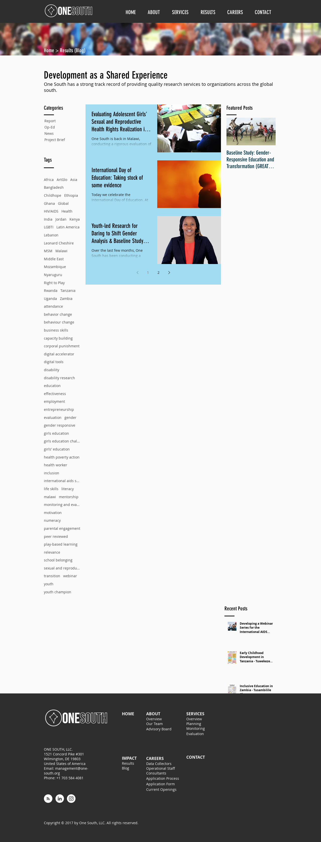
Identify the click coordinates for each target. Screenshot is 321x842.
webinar (70, 575)
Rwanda (50, 290)
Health (66, 211)
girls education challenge (62, 441)
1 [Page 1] (148, 272)
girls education (56, 433)
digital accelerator (59, 354)
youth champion (57, 592)
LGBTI (48, 227)
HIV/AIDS (51, 211)
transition (52, 575)
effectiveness (55, 393)
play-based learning (60, 544)
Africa (49, 179)
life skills (51, 488)
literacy (67, 488)
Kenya (74, 219)
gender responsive (59, 425)
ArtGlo (62, 179)
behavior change (58, 314)
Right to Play (54, 282)
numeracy (52, 520)
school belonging (58, 560)
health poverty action (61, 457)
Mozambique (55, 266)
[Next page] (169, 272)
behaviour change (59, 322)
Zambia (66, 298)
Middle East (54, 258)
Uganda (50, 298)
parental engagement (62, 528)
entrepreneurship (59, 409)
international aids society (62, 480)
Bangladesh (54, 187)
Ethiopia (71, 195)
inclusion (51, 473)
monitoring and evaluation (62, 504)
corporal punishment (61, 346)
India (48, 219)
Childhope (52, 195)
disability (51, 369)
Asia (73, 179)
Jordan (60, 219)
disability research (59, 377)
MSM (48, 250)
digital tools (53, 361)
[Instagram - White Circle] (71, 798)
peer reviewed (56, 536)
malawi (50, 496)
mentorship (68, 496)
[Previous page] (137, 272)
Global (63, 203)
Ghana (49, 203)
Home (49, 50)
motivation (53, 512)
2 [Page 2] (158, 272)
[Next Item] (267, 132)
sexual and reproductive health (62, 568)
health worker (55, 465)
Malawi (61, 250)
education (52, 385)
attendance (53, 306)
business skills (56, 330)
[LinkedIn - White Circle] (59, 798)
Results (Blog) (73, 50)
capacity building (58, 338)
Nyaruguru (53, 274)
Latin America (67, 227)
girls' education (57, 449)
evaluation (52, 417)
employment (54, 401)
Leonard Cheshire (59, 243)
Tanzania (67, 290)
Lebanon (51, 235)
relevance (52, 552)
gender (70, 417)
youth (48, 583)
